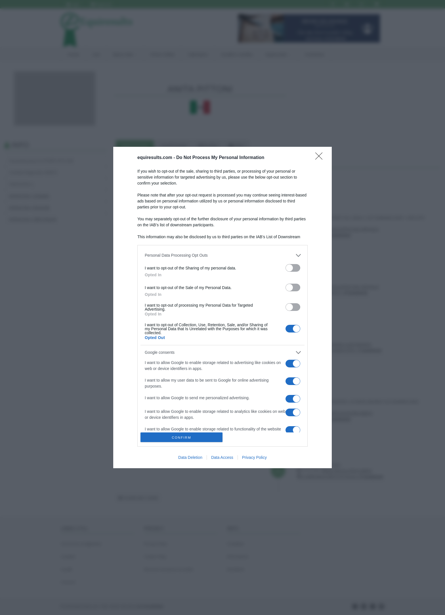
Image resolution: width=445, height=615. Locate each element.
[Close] (320, 157)
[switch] (293, 268)
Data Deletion (190, 457)
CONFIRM (181, 437)
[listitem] (222, 255)
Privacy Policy (254, 457)
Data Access (222, 457)
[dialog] (222, 307)
